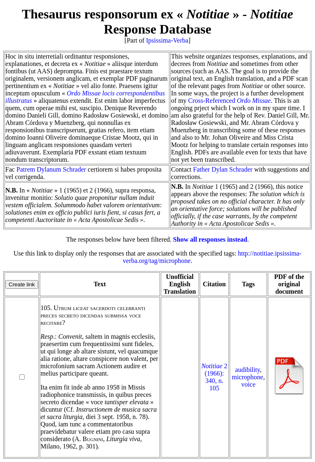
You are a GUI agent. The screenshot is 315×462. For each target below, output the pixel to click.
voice (248, 384)
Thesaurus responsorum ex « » (130, 14)
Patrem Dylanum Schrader (51, 169)
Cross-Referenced (229, 100)
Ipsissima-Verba (167, 40)
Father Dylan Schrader (223, 169)
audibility (247, 369)
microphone (247, 377)
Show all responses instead (210, 239)
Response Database (198, 21)
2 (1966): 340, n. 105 (214, 377)
